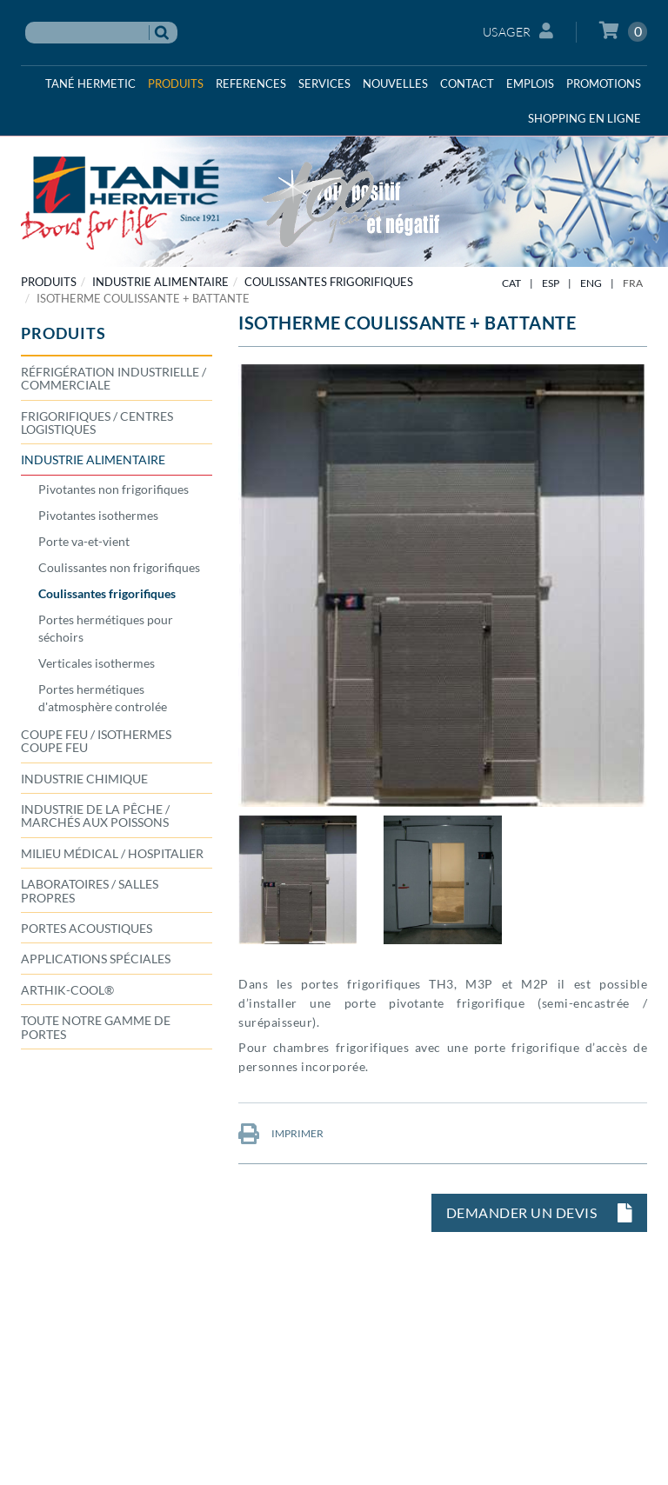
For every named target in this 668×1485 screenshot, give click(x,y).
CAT (511, 283)
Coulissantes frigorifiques (328, 282)
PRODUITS (49, 282)
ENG (591, 283)
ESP (550, 283)
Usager (518, 31)
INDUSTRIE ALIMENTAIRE (160, 282)
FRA (633, 283)
